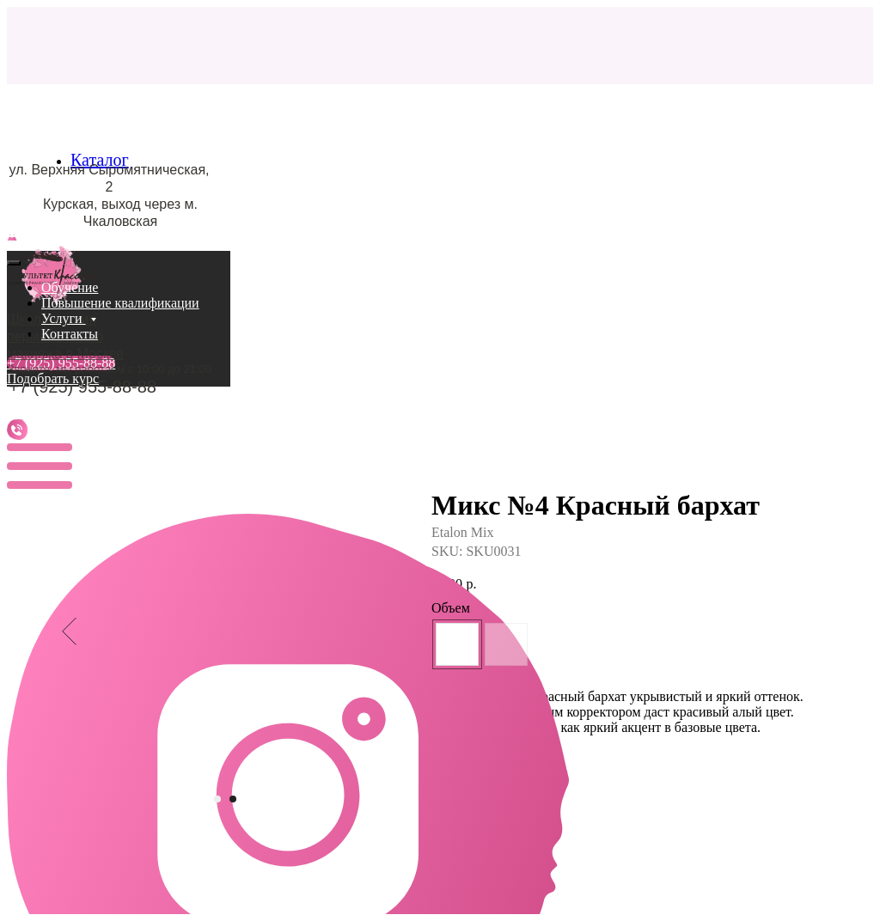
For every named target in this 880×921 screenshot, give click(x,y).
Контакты (69, 333)
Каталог (99, 159)
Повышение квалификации (120, 303)
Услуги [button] (63, 318)
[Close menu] (14, 262)
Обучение (69, 287)
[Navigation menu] (16, 241)
